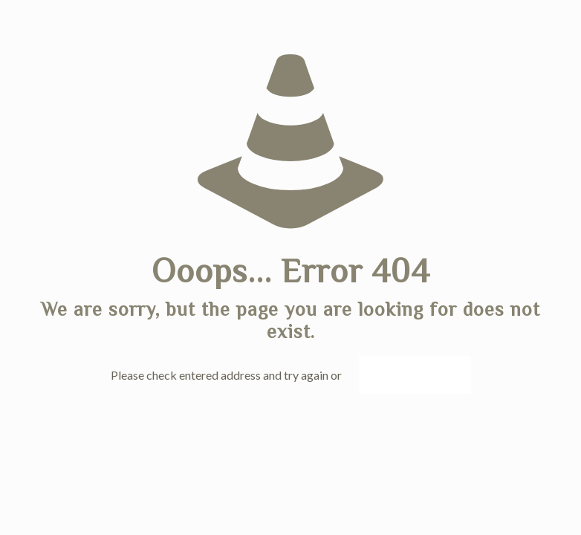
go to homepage (415, 375)
